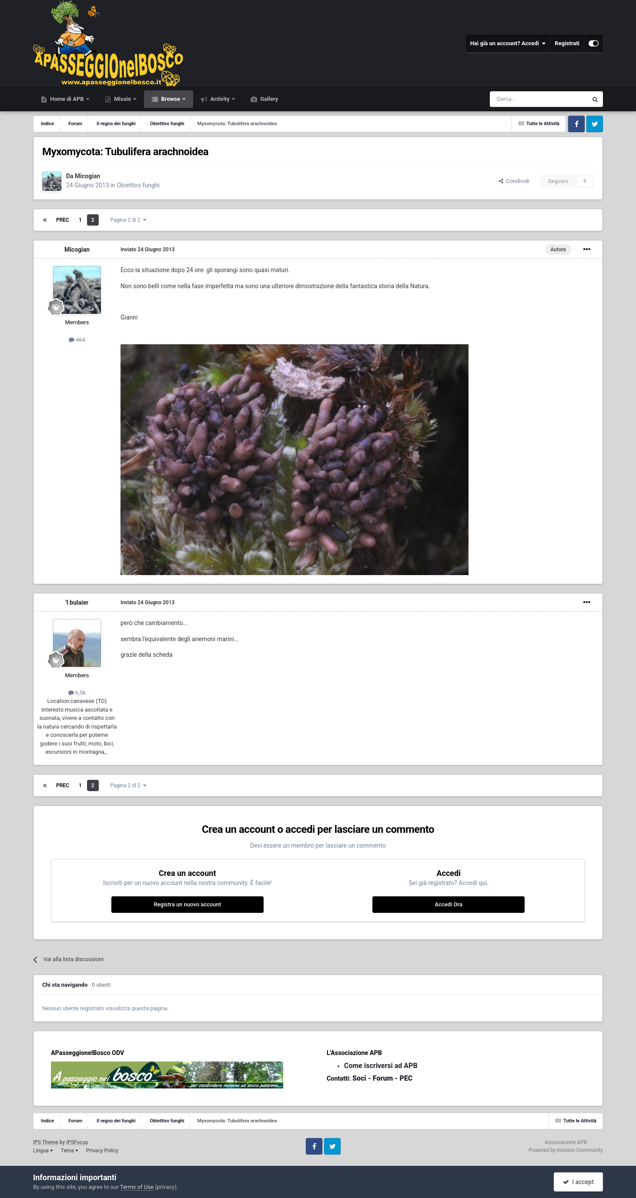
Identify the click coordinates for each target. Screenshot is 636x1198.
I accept (578, 1181)
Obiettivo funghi (138, 185)
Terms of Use (137, 1187)
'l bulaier (77, 602)
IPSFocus (77, 1142)
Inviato (147, 249)
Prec (62, 220)
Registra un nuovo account (187, 904)
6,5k (77, 692)
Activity (220, 99)
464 (77, 339)
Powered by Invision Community (566, 1150)
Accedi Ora (448, 904)
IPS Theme (45, 1142)
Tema (69, 1151)
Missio (122, 99)
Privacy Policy (102, 1151)
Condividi (514, 181)
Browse (170, 99)
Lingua (43, 1151)
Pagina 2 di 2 (128, 220)
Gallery (268, 99)
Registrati (567, 43)
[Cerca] (515, 99)
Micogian (87, 176)
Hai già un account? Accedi (508, 43)
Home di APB (67, 99)
